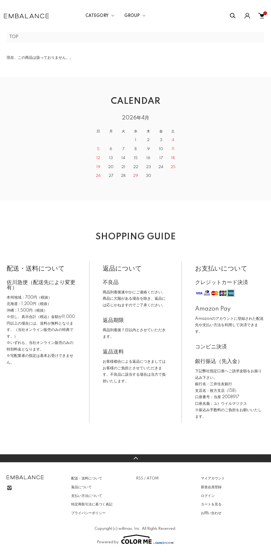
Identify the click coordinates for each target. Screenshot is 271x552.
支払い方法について (86, 496)
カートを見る (211, 504)
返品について (81, 487)
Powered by (135, 539)
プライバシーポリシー (88, 513)
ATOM (153, 478)
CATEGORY (97, 16)
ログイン (208, 496)
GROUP (132, 16)
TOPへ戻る (135, 458)
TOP (13, 37)
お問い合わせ (211, 513)
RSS (139, 478)
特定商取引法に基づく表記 (91, 504)
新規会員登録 (211, 487)
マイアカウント (213, 478)
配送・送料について (86, 478)
